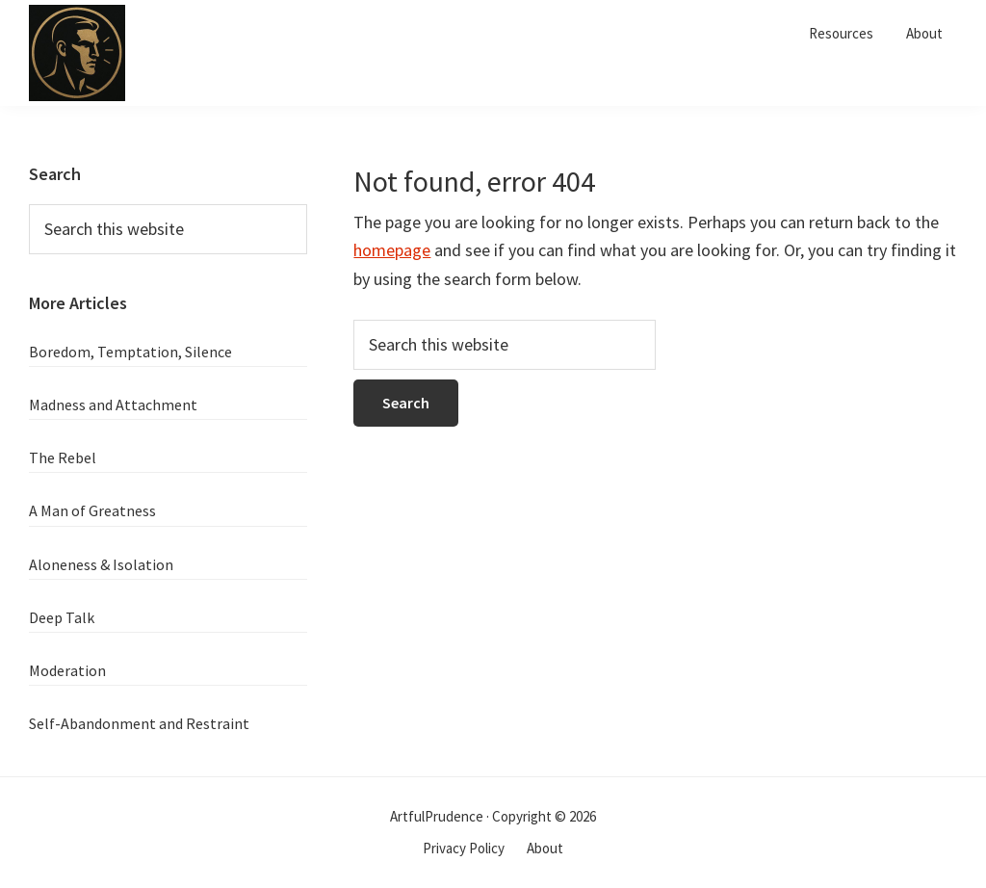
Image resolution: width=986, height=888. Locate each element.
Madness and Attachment (113, 404)
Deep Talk (61, 617)
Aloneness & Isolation (101, 564)
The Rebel (62, 457)
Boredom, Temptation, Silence (130, 351)
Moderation (67, 670)
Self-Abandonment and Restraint (139, 723)
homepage (391, 250)
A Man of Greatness (92, 510)
